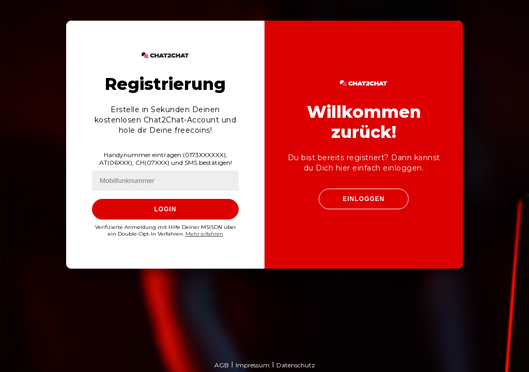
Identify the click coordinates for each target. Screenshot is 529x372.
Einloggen (363, 199)
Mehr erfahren (204, 233)
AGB (221, 365)
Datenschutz (295, 365)
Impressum (253, 365)
